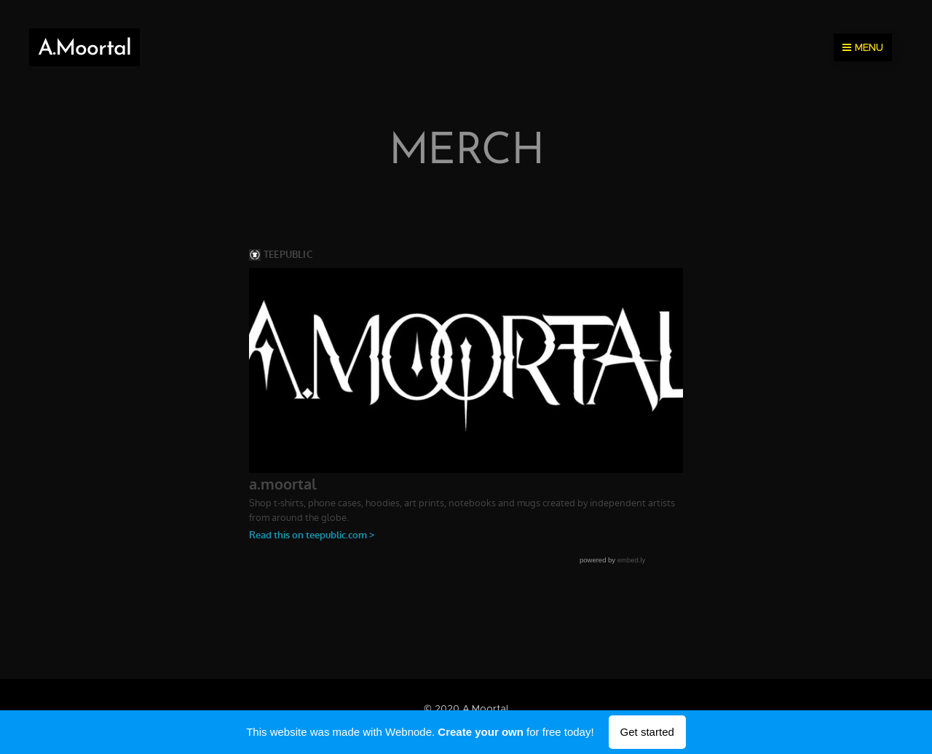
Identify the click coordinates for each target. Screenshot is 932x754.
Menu (862, 47)
